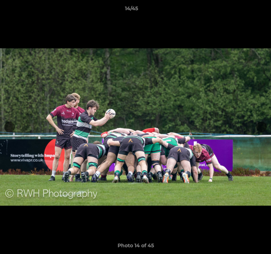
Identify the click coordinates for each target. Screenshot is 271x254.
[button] (245, 10)
